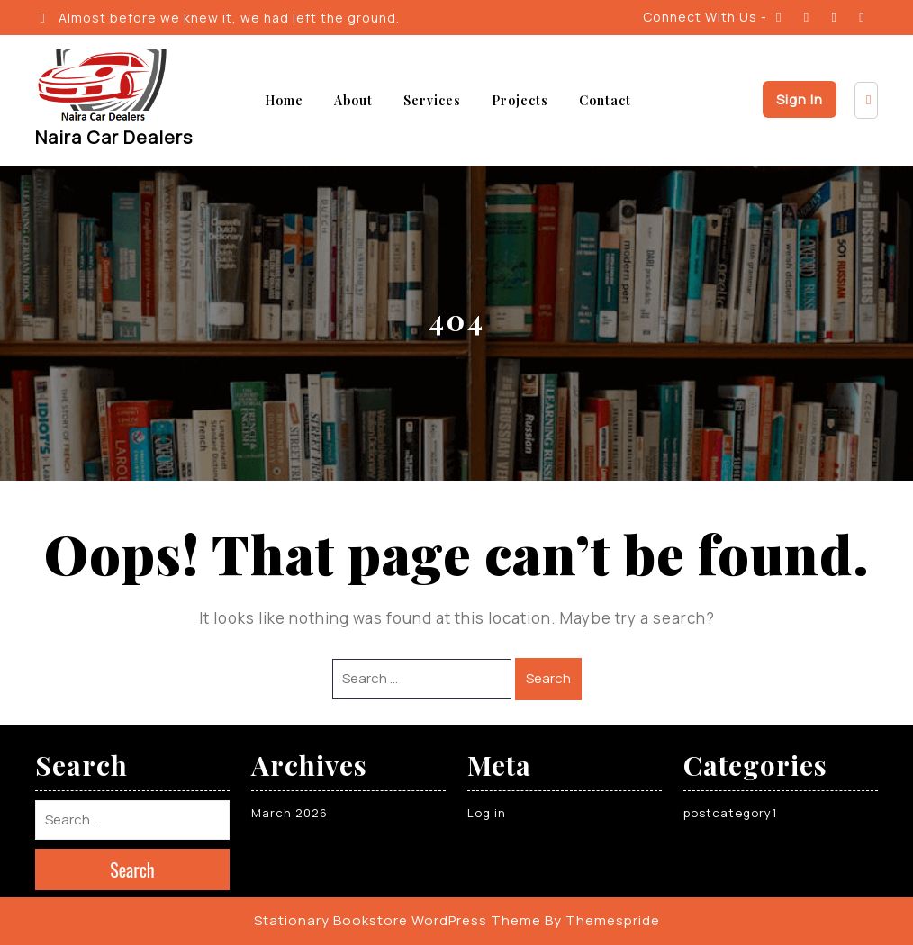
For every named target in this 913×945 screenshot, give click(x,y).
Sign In (799, 99)
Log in (486, 813)
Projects (520, 100)
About (353, 100)
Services (432, 100)
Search (548, 678)
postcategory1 (730, 813)
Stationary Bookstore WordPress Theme (397, 920)
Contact (605, 100)
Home (284, 100)
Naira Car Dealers (114, 137)
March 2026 (289, 813)
